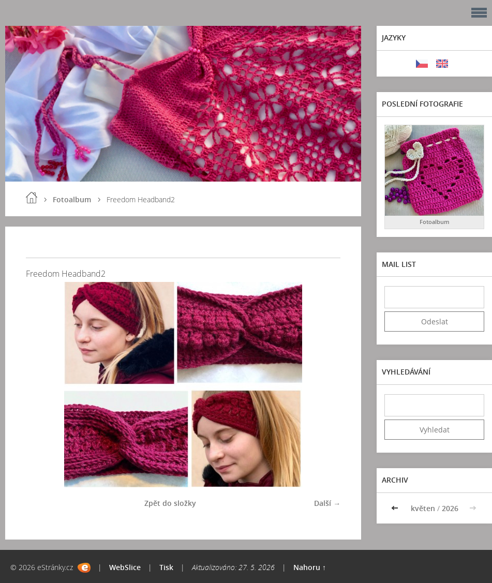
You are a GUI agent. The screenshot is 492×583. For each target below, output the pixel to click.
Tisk (166, 567)
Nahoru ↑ (309, 567)
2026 (450, 508)
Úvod (31, 197)
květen (423, 508)
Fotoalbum (72, 199)
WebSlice (125, 567)
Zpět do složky (170, 503)
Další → (327, 503)
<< (396, 508)
